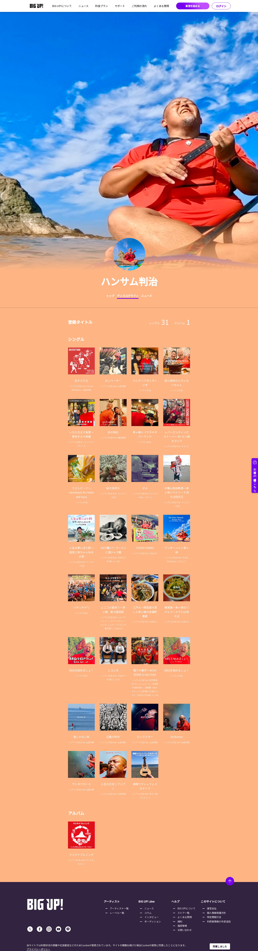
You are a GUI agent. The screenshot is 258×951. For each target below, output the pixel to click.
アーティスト (112, 901)
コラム (148, 912)
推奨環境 (182, 925)
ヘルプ (175, 901)
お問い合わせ (184, 930)
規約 (179, 921)
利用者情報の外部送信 (219, 921)
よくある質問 (161, 6)
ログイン (221, 6)
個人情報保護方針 (216, 912)
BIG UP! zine (146, 901)
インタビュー (151, 917)
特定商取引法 (214, 917)
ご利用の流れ (139, 6)
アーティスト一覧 (119, 908)
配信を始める (193, 6)
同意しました (220, 946)
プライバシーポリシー (38, 949)
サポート (120, 6)
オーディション (152, 921)
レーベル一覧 (117, 912)
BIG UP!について (62, 6)
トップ (110, 296)
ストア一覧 (183, 912)
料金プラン (101, 6)
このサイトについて (213, 901)
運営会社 (211, 908)
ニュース (83, 6)
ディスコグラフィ (127, 296)
